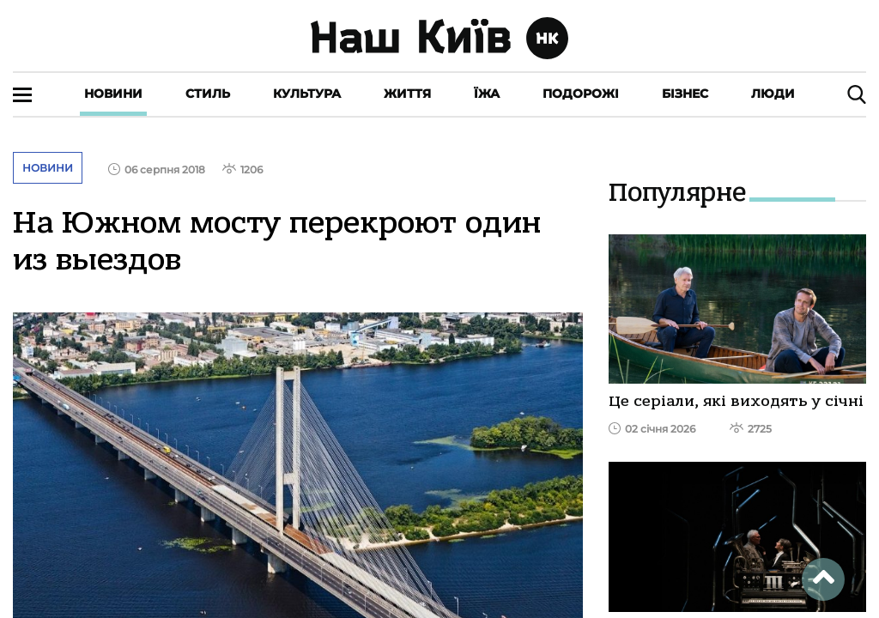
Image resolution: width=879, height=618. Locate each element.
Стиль (207, 93)
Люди (773, 93)
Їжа (487, 93)
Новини (113, 93)
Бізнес (685, 93)
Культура (307, 93)
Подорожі (581, 93)
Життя (407, 93)
